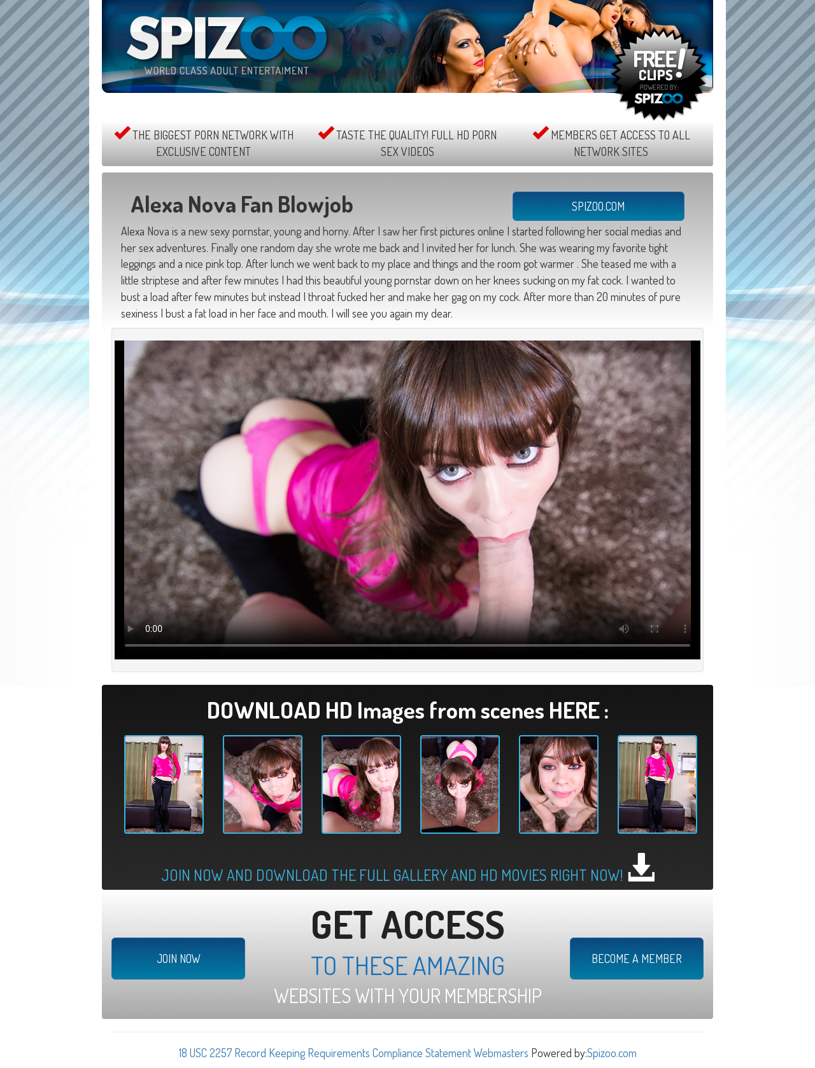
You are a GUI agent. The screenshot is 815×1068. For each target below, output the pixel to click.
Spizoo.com (612, 1053)
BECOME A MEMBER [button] (637, 959)
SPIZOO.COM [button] (598, 206)
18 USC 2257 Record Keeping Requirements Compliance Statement (325, 1053)
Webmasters (501, 1053)
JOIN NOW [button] (179, 959)
